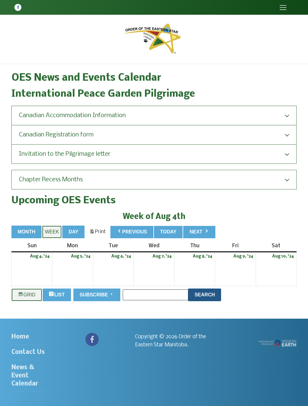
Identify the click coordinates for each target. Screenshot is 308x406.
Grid (26, 295)
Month (26, 231)
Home (20, 337)
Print (97, 233)
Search (208, 294)
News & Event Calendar (24, 375)
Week (52, 231)
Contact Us (28, 352)
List (57, 295)
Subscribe (97, 294)
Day (73, 231)
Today (168, 231)
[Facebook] (17, 7)
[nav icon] (283, 7)
